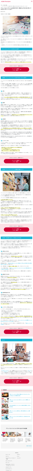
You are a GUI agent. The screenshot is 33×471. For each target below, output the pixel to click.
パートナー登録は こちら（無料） (16, 69)
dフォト (18, 456)
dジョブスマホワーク (9, 468)
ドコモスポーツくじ (9, 470)
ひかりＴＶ (7, 456)
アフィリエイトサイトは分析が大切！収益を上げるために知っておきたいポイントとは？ (15, 6)
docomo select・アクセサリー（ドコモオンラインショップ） (10, 464)
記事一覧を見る (29, 445)
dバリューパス (8, 454)
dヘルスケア (19, 457)
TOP (1, 5)
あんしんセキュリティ (9, 460)
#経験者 (9, 13)
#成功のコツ (2, 13)
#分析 (6, 13)
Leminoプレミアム (8, 466)
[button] (3, 14)
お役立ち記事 (5, 5)
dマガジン (18, 454)
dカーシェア (7, 462)
